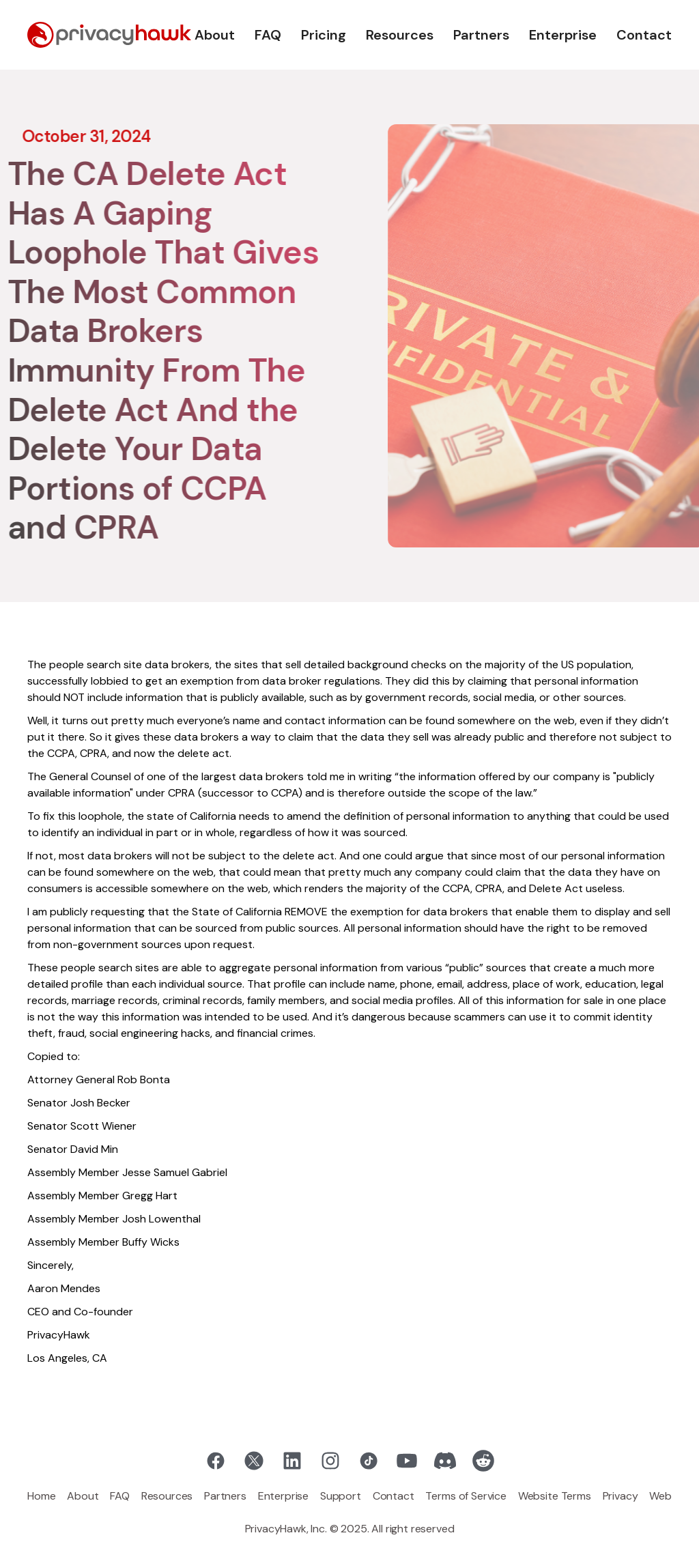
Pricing (323, 35)
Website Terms (554, 1496)
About (215, 35)
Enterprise (563, 35)
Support (340, 1496)
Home (41, 1496)
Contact (644, 35)
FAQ (268, 35)
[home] (109, 35)
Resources (399, 35)
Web (660, 1496)
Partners (481, 35)
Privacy (620, 1496)
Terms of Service (465, 1496)
